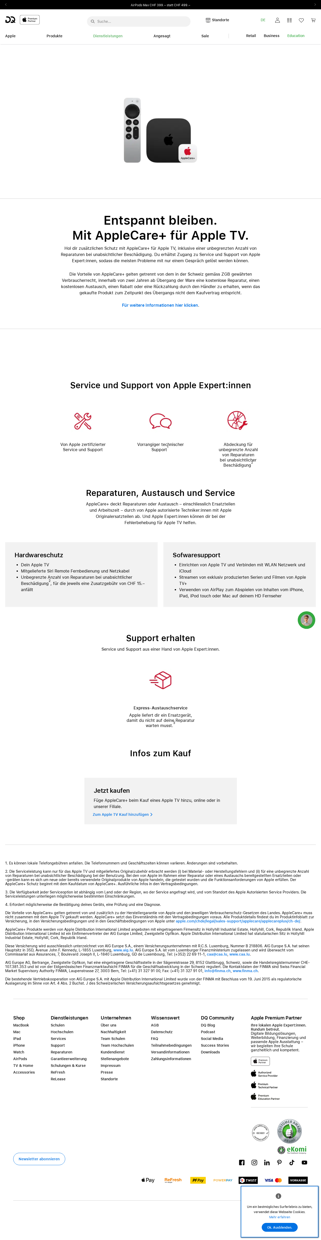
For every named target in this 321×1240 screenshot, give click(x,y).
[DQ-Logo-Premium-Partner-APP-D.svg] (22, 19)
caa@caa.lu (217, 954)
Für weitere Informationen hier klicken (160, 305)
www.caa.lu (239, 954)
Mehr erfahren (279, 1217)
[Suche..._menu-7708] (139, 21)
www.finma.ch (245, 971)
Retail (251, 36)
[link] (313, 21)
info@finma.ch (218, 971)
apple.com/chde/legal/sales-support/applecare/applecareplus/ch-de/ (238, 921)
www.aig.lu (123, 950)
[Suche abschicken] (93, 21)
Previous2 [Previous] (7, 4)
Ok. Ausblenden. (279, 1227)
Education (295, 36)
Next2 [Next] (313, 4)
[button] (277, 20)
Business (272, 36)
